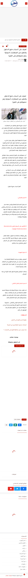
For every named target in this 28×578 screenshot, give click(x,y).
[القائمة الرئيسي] (26, 3)
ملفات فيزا (22, 569)
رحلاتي (23, 551)
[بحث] (2, 3)
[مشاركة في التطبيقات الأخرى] (6, 425)
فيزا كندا (23, 561)
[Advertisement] (14, 22)
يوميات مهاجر (8, 575)
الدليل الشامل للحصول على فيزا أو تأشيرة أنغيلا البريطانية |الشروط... (12, 40)
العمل (24, 545)
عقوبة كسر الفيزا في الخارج (19, 320)
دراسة (23, 548)
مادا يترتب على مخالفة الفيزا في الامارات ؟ (15, 330)
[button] (20, 425)
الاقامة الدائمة (22, 543)
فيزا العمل (23, 556)
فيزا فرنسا (22, 558)
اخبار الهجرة (22, 540)
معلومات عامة (23, 46)
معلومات (23, 564)
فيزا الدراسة (22, 553)
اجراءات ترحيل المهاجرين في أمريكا (17, 325)
